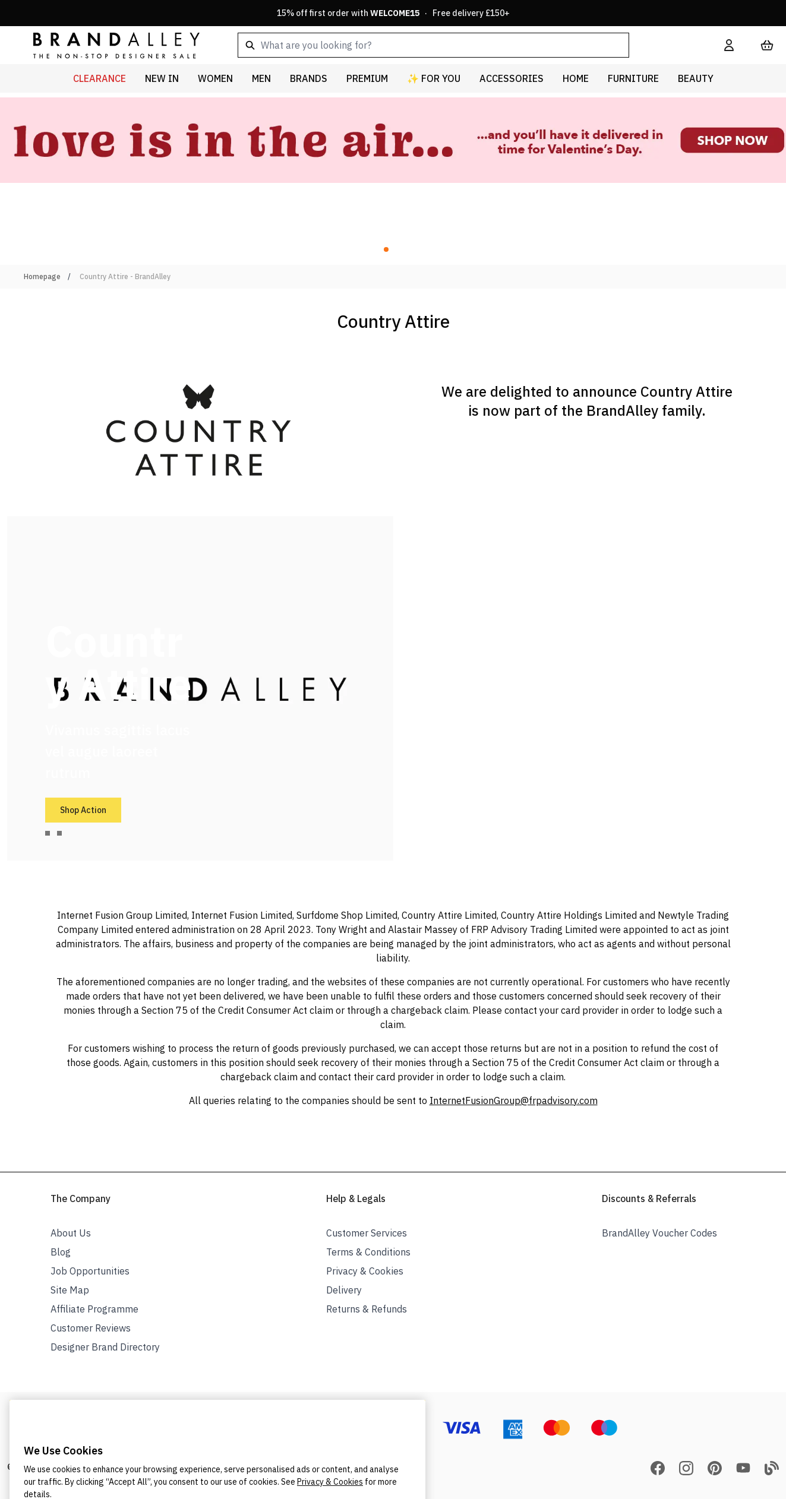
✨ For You (433, 78)
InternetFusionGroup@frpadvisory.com (514, 1100)
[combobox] (462, 45)
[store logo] (107, 44)
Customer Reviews (90, 1328)
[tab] (47, 833)
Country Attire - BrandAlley (125, 276)
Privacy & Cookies (364, 1271)
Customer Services (366, 1233)
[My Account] (729, 45)
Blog (60, 1252)
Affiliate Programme (94, 1309)
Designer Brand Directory (105, 1347)
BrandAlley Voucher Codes (659, 1233)
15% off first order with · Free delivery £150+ (393, 13)
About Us (70, 1233)
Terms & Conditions (368, 1252)
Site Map (69, 1290)
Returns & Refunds (366, 1309)
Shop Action (83, 810)
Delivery (344, 1290)
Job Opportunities (90, 1271)
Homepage (42, 276)
